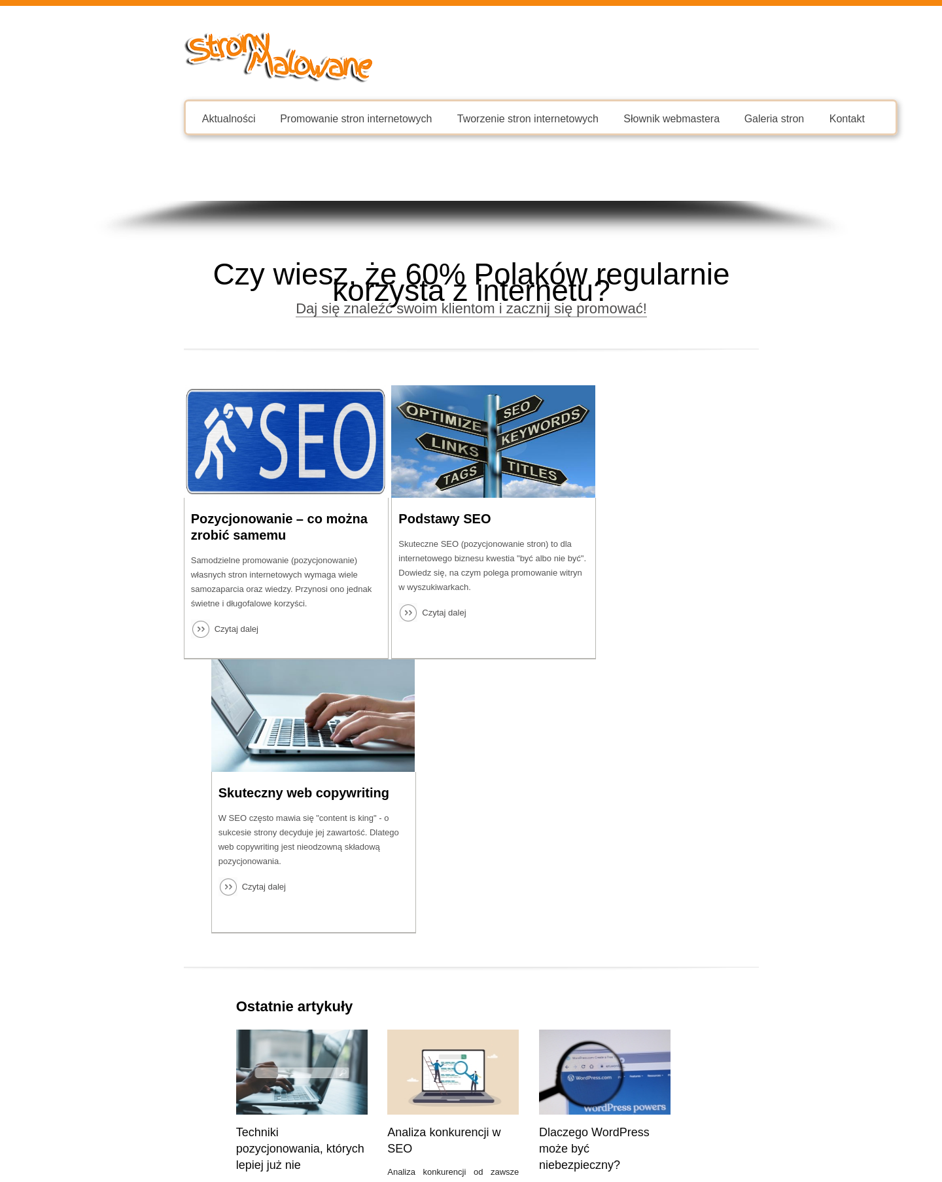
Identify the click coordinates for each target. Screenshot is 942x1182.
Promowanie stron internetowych (282, 118)
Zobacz (724, 1058)
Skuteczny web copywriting (711, 519)
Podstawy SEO (418, 519)
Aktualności (155, 118)
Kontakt (772, 118)
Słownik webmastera (598, 118)
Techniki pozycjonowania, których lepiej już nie (226, 874)
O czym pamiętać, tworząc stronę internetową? (663, 874)
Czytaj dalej (162, 629)
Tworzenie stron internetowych (454, 118)
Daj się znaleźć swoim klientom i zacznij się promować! (470, 308)
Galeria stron (700, 118)
